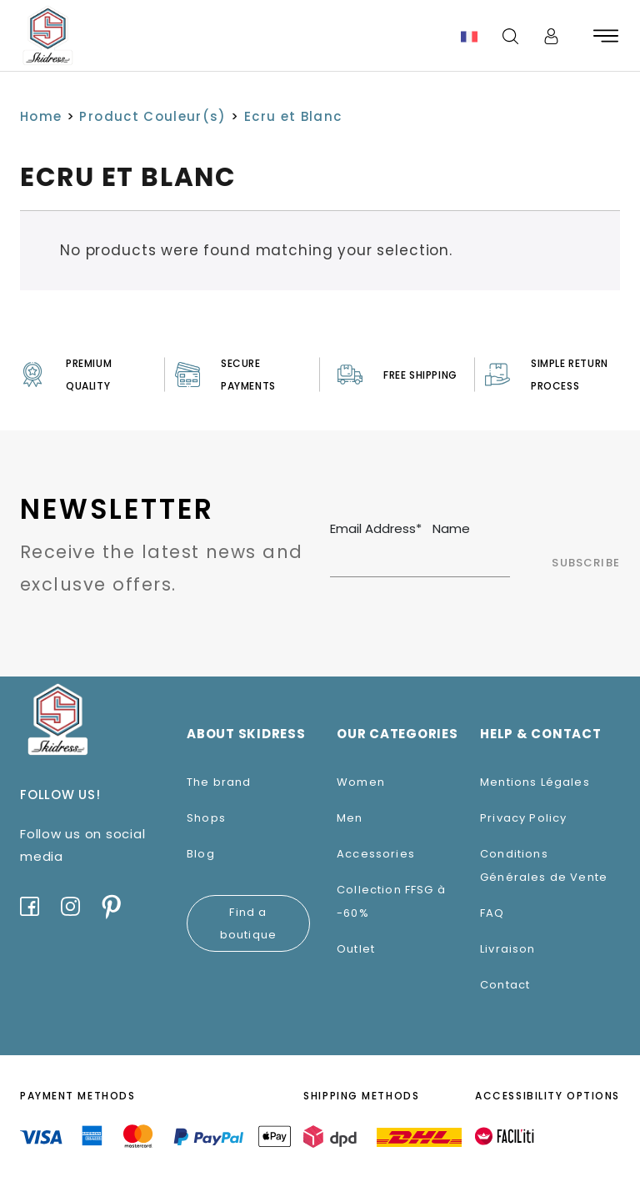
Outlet (356, 949)
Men (350, 818)
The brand (219, 782)
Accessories (376, 854)
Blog (201, 854)
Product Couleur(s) (152, 116)
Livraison (508, 949)
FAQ (492, 913)
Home (41, 116)
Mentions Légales (535, 782)
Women (361, 782)
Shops (206, 818)
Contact (505, 985)
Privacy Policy (523, 818)
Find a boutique (248, 923)
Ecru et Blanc (293, 116)
